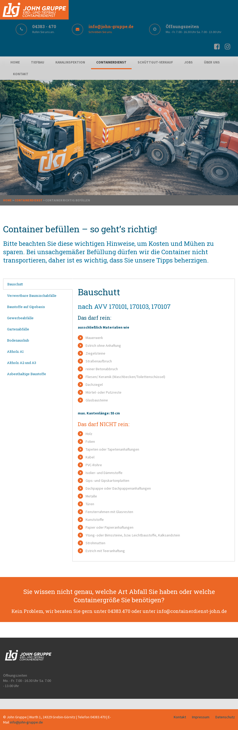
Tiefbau (37, 62)
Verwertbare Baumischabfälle (31, 295)
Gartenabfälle (18, 329)
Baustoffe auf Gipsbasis (26, 306)
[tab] (38, 284)
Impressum (200, 717)
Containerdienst (111, 62)
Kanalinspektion (70, 62)
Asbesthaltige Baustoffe (26, 374)
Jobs (188, 62)
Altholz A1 (15, 351)
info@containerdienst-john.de (192, 611)
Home (15, 62)
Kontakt (20, 74)
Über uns (212, 62)
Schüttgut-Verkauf (155, 62)
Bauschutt (15, 284)
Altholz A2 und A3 (21, 362)
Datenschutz (225, 717)
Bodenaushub (18, 340)
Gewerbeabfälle (20, 318)
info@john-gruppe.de (26, 722)
